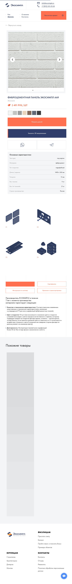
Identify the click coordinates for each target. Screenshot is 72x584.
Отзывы (41, 561)
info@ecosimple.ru (48, 3)
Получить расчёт (37, 122)
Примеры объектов (45, 547)
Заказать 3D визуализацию (37, 133)
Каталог (41, 540)
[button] (53, 15)
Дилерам (10, 564)
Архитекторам (12, 561)
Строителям (11, 557)
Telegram (51, 144)
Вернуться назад (14, 25)
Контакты (25, 17)
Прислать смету (44, 536)
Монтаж (10, 17)
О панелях (25, 14)
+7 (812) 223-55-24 (48, 6)
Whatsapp (22, 144)
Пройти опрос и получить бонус (49, 544)
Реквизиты (41, 564)
